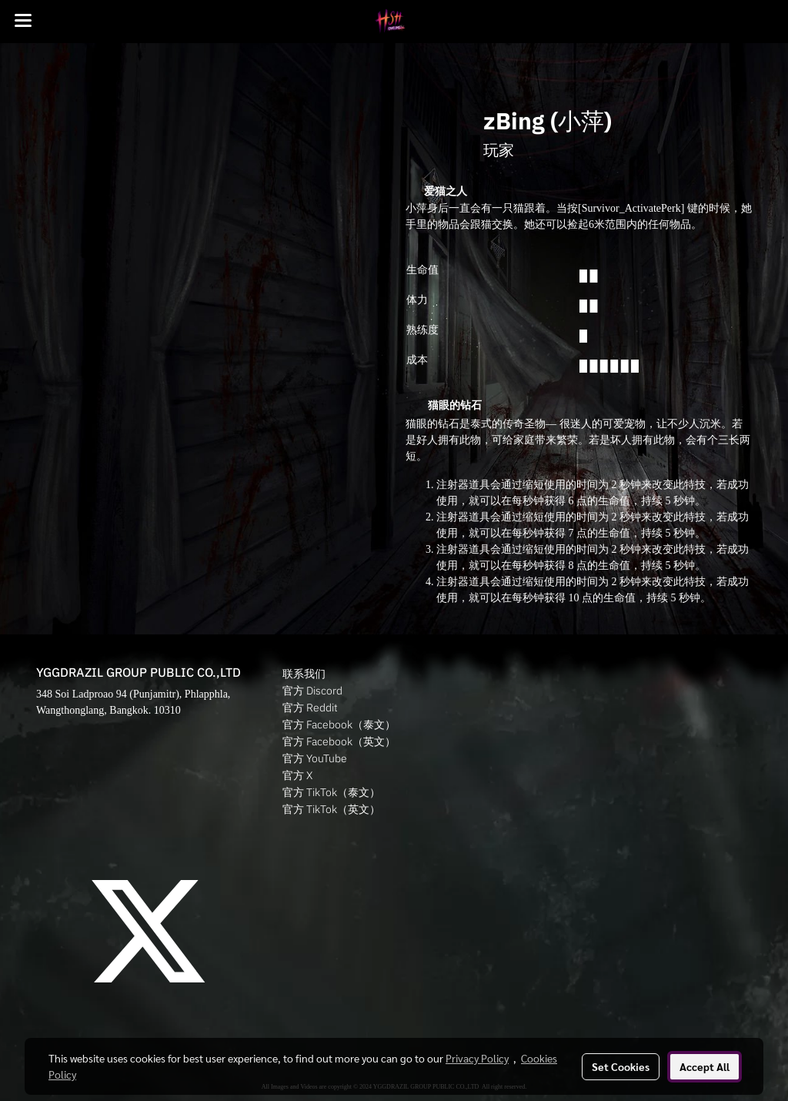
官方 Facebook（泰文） (339, 724)
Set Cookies (620, 1066)
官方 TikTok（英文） (331, 809)
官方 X (297, 775)
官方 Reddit (310, 707)
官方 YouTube (314, 758)
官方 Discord (312, 691)
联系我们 (304, 674)
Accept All (704, 1066)
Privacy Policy (477, 1058)
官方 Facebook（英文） (339, 741)
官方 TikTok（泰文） (331, 792)
